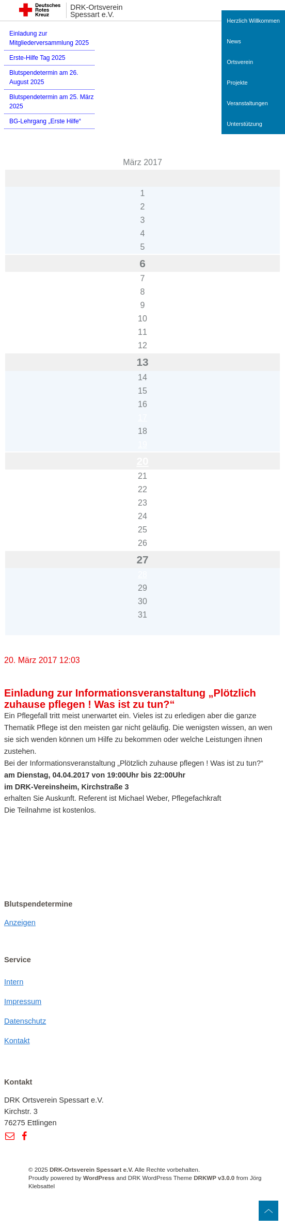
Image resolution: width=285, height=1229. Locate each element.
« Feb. (15, 642)
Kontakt (17, 1041)
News (234, 41)
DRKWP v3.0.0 (214, 1177)
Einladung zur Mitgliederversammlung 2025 (49, 38)
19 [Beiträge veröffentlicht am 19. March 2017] (142, 444)
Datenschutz (25, 1021)
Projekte (237, 82)
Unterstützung (244, 124)
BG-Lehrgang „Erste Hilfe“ (45, 121)
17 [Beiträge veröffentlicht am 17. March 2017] (142, 417)
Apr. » (45, 642)
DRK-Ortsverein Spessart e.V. (96, 11)
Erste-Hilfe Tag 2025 (37, 57)
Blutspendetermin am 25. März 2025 (51, 101)
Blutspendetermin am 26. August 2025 (43, 77)
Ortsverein (240, 62)
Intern (13, 982)
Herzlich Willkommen (253, 21)
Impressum (22, 1001)
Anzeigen (20, 922)
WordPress (99, 1177)
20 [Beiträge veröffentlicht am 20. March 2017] (142, 461)
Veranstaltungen (247, 103)
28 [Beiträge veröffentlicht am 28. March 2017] (142, 574)
